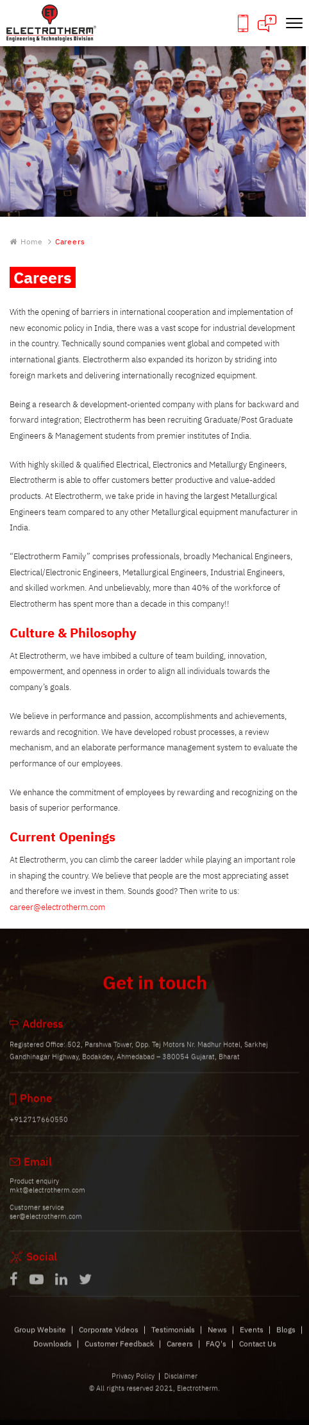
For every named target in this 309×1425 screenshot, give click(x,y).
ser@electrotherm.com (46, 1226)
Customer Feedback (119, 1353)
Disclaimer (180, 1386)
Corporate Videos (108, 1339)
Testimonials (173, 1339)
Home (26, 242)
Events (251, 1339)
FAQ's (216, 1353)
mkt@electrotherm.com (47, 1200)
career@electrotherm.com (57, 907)
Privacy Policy (133, 1386)
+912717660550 (39, 1130)
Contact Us (257, 1353)
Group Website (40, 1339)
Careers (180, 1353)
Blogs (286, 1339)
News (217, 1339)
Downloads (52, 1353)
